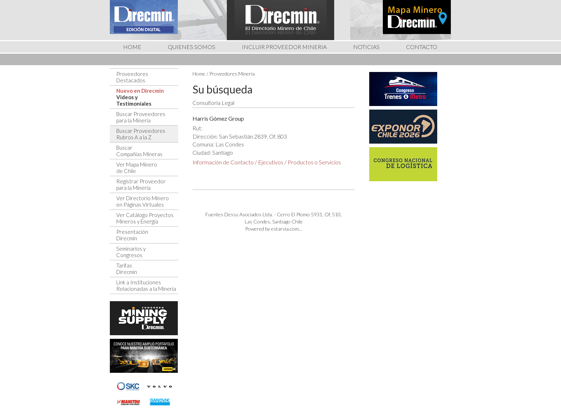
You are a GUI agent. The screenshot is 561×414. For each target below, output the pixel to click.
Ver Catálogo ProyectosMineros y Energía (145, 218)
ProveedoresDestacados (132, 77)
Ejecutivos (270, 162)
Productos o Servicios (314, 162)
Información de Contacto (223, 162)
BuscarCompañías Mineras (139, 150)
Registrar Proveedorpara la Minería (141, 184)
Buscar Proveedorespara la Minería (140, 117)
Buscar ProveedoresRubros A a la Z (140, 133)
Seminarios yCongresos (131, 251)
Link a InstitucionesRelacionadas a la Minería (146, 285)
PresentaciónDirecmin (132, 234)
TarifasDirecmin (126, 268)
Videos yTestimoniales (133, 100)
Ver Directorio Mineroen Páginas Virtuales (142, 201)
